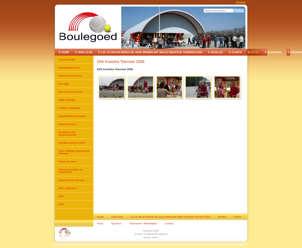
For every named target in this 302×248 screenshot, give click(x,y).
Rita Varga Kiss (160, 234)
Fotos (254, 52)
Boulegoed (147, 231)
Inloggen (240, 2)
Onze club (85, 52)
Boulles (217, 52)
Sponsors (275, 52)
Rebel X (155, 237)
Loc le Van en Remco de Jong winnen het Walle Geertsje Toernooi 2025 (151, 52)
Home (65, 52)
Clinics (237, 52)
